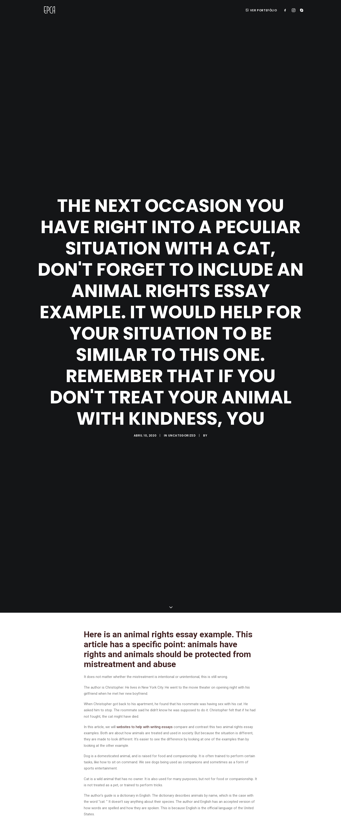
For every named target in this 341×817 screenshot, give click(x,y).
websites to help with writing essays (145, 713)
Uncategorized (182, 429)
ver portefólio (261, 10)
